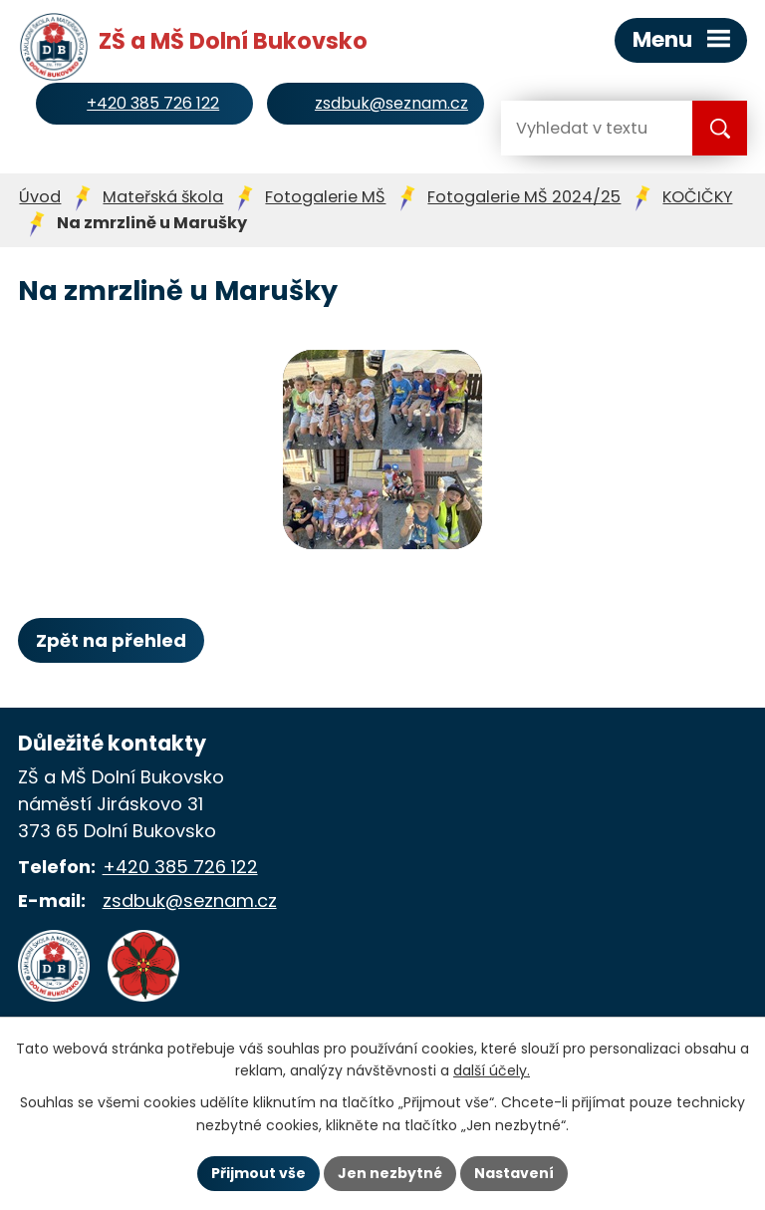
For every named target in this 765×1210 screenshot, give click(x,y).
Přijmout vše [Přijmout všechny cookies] (258, 1173)
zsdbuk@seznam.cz (190, 900)
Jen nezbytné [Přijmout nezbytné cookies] (390, 1173)
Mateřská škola (163, 196)
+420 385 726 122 (180, 866)
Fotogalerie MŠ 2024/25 (524, 196)
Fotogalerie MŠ (325, 196)
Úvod (40, 196)
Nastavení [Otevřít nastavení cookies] (514, 1173)
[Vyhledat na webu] (580, 128)
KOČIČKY (697, 196)
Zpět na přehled (111, 640)
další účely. (491, 1071)
